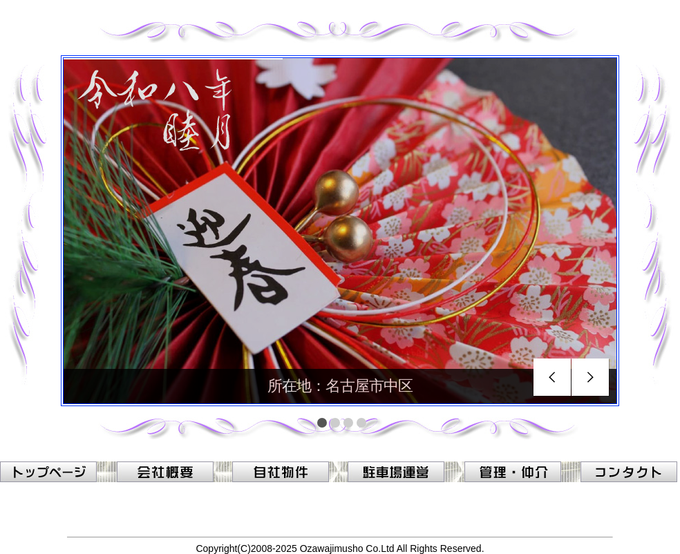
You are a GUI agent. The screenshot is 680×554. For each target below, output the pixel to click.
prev (552, 378)
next (591, 378)
